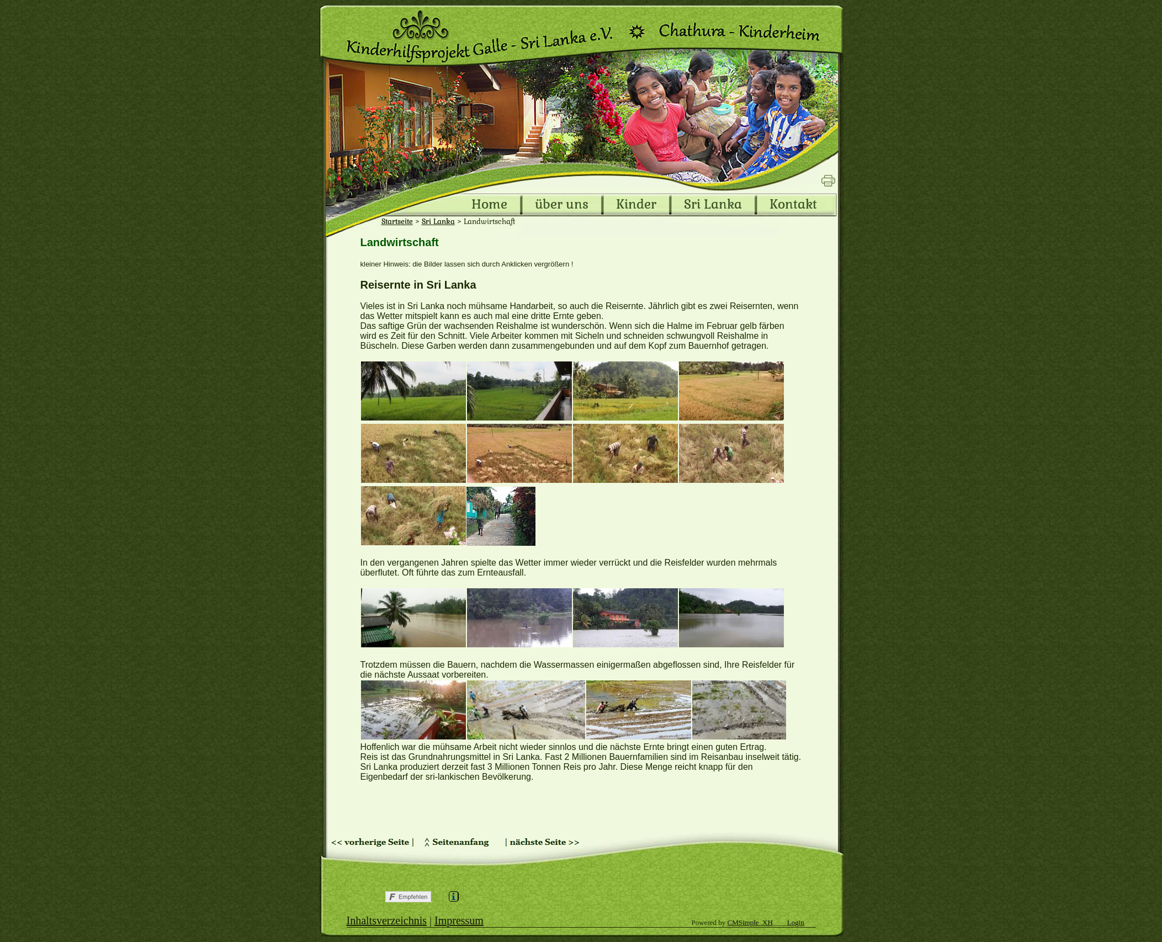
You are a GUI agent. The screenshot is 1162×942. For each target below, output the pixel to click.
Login (795, 922)
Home (489, 204)
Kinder (636, 204)
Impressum (459, 920)
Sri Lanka (713, 204)
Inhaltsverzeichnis (387, 920)
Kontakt (793, 204)
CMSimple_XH (750, 922)
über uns (561, 204)
